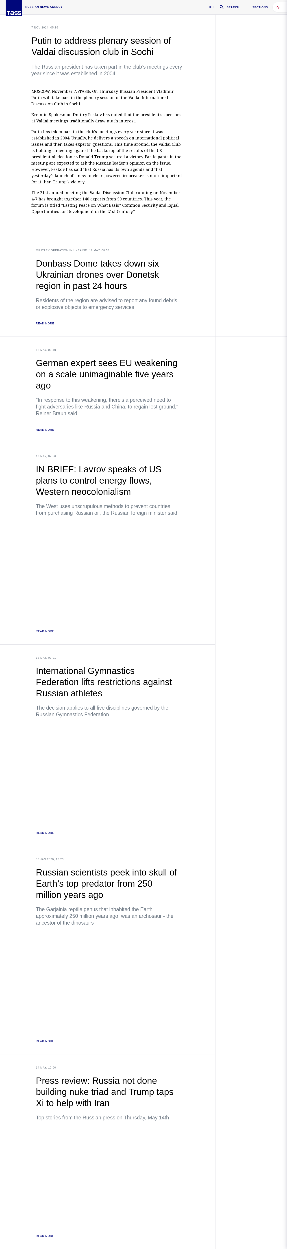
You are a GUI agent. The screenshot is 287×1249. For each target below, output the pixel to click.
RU (211, 7)
